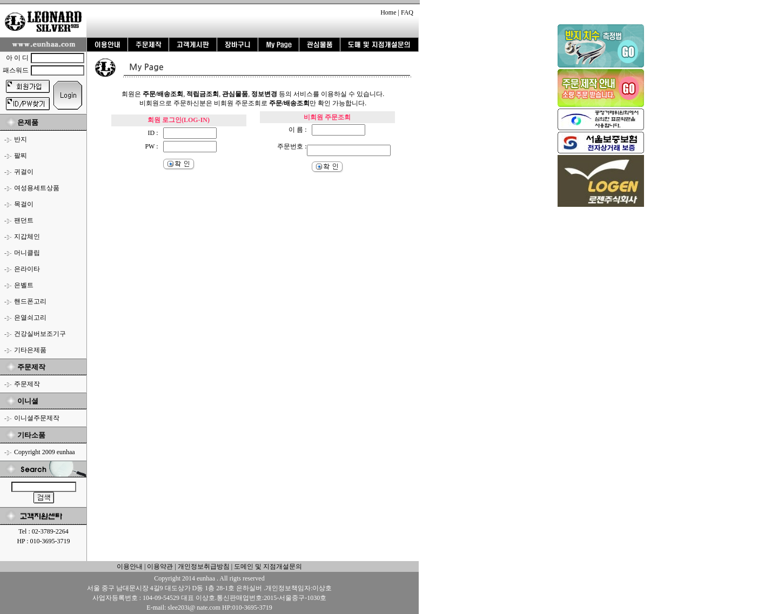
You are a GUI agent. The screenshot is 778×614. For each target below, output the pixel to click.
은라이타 (27, 269)
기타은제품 (30, 350)
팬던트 (23, 220)
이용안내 (130, 566)
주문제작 (27, 384)
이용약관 (160, 566)
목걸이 (23, 204)
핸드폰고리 (30, 301)
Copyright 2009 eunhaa (44, 452)
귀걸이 (23, 172)
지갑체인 (27, 236)
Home (388, 12)
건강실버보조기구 (40, 334)
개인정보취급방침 (203, 566)
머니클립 (27, 253)
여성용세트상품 (36, 188)
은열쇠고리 (30, 317)
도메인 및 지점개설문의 (268, 566)
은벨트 (23, 285)
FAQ (407, 12)
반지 (20, 139)
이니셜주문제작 (36, 418)
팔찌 (20, 155)
